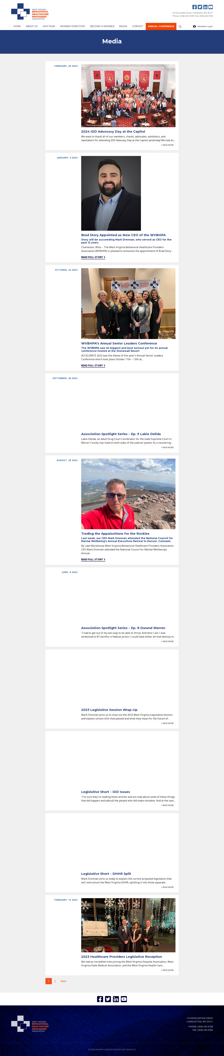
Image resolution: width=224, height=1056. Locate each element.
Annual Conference (158, 26)
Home (17, 26)
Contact (135, 26)
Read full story (92, 257)
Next (63, 981)
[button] (167, 145)
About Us (31, 26)
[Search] (176, 26)
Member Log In (203, 26)
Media (121, 26)
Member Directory (71, 26)
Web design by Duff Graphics (120, 1049)
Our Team (48, 26)
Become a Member (100, 26)
